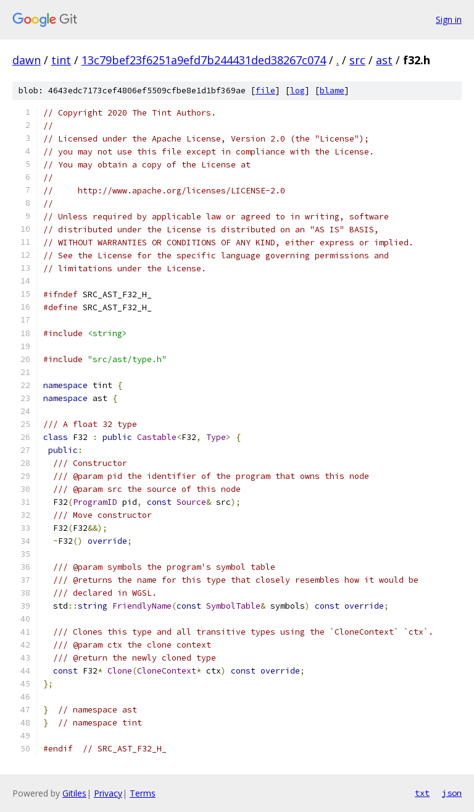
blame (332, 90)
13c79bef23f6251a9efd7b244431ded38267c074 (203, 60)
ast (384, 60)
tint (61, 60)
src (357, 60)
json (452, 792)
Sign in (449, 19)
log (297, 90)
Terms (143, 793)
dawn (26, 60)
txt (422, 792)
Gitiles (74, 793)
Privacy (108, 793)
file (265, 90)
